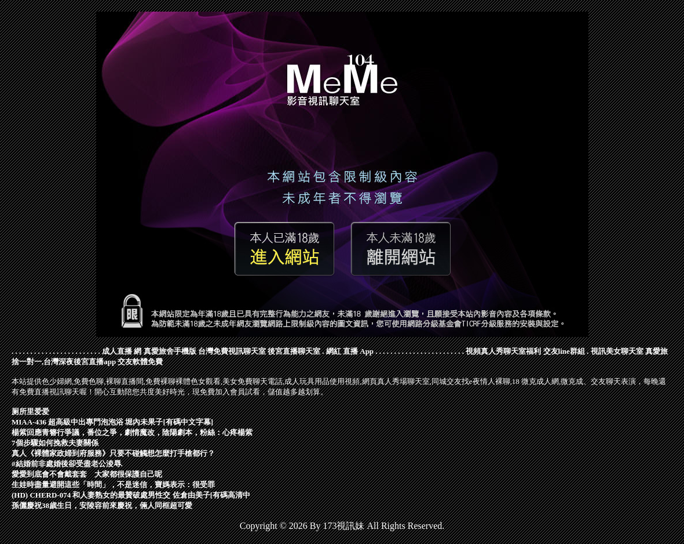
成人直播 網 (121, 351)
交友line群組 (564, 351)
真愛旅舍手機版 (170, 351)
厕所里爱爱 (30, 411)
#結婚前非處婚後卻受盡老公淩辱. (67, 463)
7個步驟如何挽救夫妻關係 (55, 442)
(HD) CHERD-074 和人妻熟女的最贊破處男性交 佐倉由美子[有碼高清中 (131, 495)
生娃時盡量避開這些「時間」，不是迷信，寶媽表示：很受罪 (113, 484)
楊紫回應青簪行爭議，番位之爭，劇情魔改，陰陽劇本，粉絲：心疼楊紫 (132, 432)
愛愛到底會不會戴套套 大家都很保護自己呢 (87, 474)
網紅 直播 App (350, 351)
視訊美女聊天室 (617, 351)
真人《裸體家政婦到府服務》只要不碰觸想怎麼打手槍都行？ (113, 453)
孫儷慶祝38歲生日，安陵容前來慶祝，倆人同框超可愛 (102, 505)
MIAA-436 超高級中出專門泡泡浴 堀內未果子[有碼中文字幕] (112, 422)
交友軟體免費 (140, 361)
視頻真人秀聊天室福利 (503, 351)
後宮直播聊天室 (294, 351)
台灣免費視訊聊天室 (232, 351)
